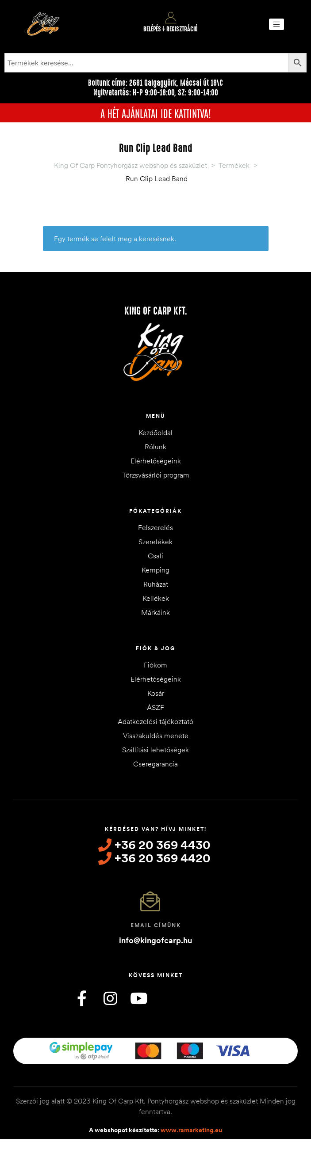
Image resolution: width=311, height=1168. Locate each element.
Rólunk (155, 446)
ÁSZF (155, 707)
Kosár (155, 693)
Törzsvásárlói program (155, 474)
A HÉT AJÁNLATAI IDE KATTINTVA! (155, 112)
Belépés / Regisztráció (170, 29)
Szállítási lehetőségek (155, 749)
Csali (155, 555)
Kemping (155, 569)
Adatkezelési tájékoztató (155, 721)
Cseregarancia (155, 763)
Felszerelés (155, 527)
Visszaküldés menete (155, 735)
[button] (276, 24)
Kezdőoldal (155, 432)
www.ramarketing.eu (191, 1130)
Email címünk (156, 925)
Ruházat (155, 584)
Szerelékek (155, 541)
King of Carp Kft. (155, 311)
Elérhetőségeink (156, 460)
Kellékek (155, 598)
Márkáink (155, 612)
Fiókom (155, 664)
